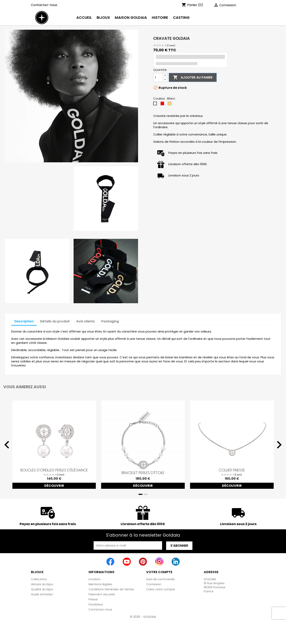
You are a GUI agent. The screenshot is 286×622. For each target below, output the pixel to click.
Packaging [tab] (110, 321)
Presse (93, 599)
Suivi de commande (160, 579)
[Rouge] (163, 104)
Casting (181, 17)
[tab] (140, 494)
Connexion (153, 584)
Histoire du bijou (42, 584)
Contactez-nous (44, 5)
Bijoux (103, 17)
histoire (160, 17)
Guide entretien (42, 594)
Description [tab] (24, 321)
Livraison (94, 579)
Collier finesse (232, 470)
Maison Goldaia (131, 17)
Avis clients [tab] (85, 321)
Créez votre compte (160, 589)
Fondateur (96, 604)
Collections (39, 579)
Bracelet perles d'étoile (143, 473)
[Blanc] (155, 104)
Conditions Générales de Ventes (111, 589)
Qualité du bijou (42, 589)
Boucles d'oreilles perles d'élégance (54, 470)
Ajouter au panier (192, 77)
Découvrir (54, 485)
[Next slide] (279, 445)
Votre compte (159, 572)
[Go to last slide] (7, 445)
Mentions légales (100, 584)
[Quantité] (158, 77)
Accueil (84, 17)
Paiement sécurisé (102, 594)
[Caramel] (170, 104)
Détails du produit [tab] (55, 321)
